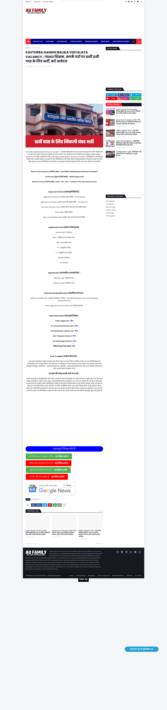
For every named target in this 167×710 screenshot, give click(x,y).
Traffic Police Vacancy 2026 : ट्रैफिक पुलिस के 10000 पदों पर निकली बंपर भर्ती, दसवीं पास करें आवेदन (38, 532)
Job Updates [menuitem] (62, 41)
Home (28, 48)
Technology (110, 213)
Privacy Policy (80, 576)
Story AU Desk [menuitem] (76, 41)
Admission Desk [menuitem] (91, 41)
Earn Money (110, 204)
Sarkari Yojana (111, 210)
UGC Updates (110, 216)
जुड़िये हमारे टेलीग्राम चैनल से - (48, 470)
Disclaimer (91, 576)
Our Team (138, 576)
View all (100, 511)
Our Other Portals (47, 2)
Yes (93, 11)
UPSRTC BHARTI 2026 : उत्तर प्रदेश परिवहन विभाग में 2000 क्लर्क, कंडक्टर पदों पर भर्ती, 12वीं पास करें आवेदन (90, 533)
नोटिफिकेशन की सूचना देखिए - (48, 456)
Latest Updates (113, 105)
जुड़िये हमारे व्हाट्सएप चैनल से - (48, 463)
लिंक (71, 321)
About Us (28, 2)
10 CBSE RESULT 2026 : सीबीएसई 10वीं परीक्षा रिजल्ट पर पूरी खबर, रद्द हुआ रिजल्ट (128, 154)
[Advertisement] (103, 21)
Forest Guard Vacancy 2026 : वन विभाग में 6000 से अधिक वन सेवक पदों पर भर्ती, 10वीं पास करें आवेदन (64, 532)
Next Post (99, 544)
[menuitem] (28, 41)
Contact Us (37, 2)
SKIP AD (83, 579)
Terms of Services (103, 576)
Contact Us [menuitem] (37, 41)
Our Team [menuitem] (49, 41)
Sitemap (129, 576)
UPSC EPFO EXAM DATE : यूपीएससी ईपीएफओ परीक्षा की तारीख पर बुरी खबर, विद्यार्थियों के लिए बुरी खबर (128, 143)
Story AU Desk (110, 207)
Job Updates (35, 48)
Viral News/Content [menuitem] (121, 41)
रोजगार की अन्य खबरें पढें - (46, 477)
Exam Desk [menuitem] (105, 41)
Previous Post (31, 544)
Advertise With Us (118, 576)
